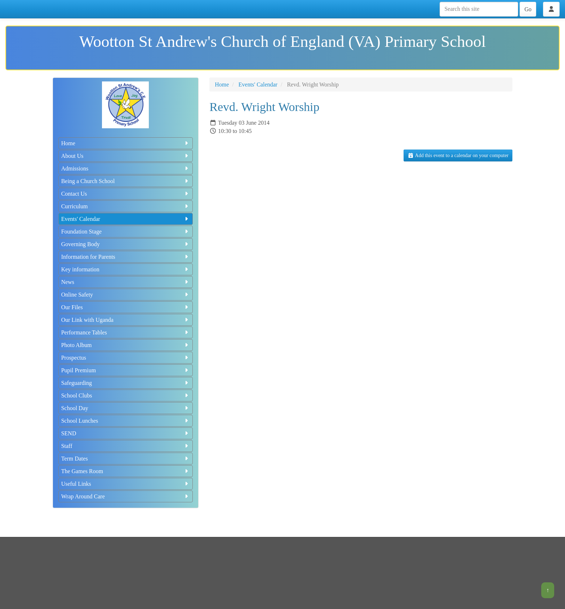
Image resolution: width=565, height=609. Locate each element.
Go (527, 9)
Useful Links (125, 484)
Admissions (125, 168)
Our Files (125, 307)
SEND (125, 433)
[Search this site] (479, 9)
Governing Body (125, 244)
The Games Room (125, 471)
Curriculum (125, 206)
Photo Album (125, 345)
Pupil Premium (125, 370)
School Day (125, 408)
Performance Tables (125, 332)
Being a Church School (125, 181)
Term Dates (125, 458)
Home (125, 143)
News (125, 282)
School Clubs (125, 395)
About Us (125, 156)
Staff (125, 446)
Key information (125, 269)
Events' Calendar (125, 219)
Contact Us (125, 194)
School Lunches (125, 421)
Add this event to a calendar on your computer (458, 155)
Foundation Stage (125, 231)
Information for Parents (125, 257)
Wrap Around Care (125, 496)
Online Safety (125, 294)
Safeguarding (125, 383)
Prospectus (125, 358)
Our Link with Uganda (125, 320)
